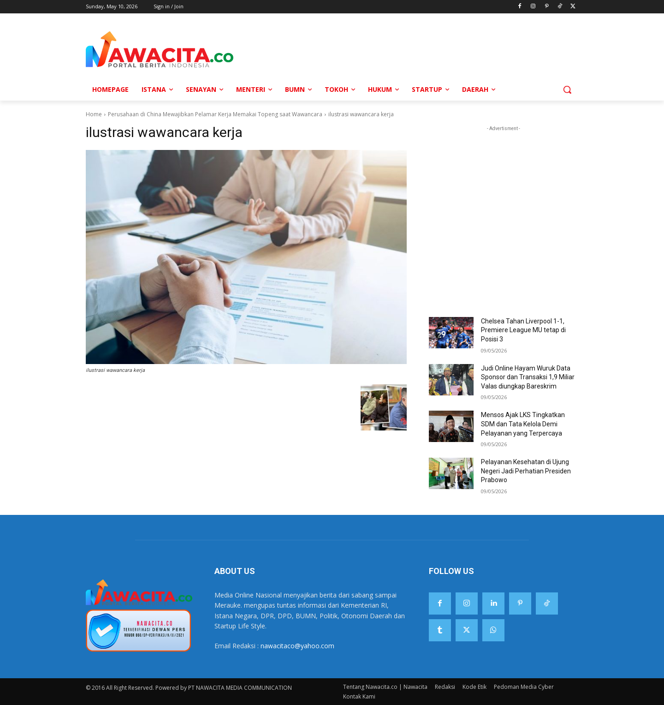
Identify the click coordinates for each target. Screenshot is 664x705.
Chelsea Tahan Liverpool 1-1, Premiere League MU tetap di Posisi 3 (523, 330)
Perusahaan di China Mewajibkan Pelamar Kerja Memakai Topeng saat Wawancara (215, 114)
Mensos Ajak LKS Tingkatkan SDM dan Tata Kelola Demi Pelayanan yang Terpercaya (523, 423)
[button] (567, 89)
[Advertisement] (403, 49)
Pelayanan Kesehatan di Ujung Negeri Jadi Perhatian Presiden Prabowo (526, 471)
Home (94, 114)
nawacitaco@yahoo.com (297, 645)
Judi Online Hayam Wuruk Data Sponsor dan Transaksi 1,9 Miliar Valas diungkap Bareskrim (528, 377)
